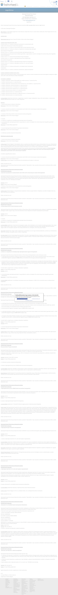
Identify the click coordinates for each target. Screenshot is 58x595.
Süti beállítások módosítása (29, 300)
